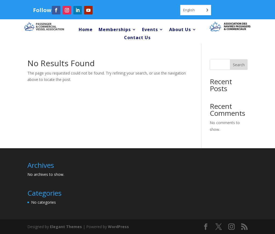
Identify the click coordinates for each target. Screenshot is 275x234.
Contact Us (137, 38)
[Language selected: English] (195, 10)
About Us (180, 30)
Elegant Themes (66, 226)
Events (150, 30)
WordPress (118, 226)
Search (239, 64)
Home (86, 30)
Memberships (115, 30)
